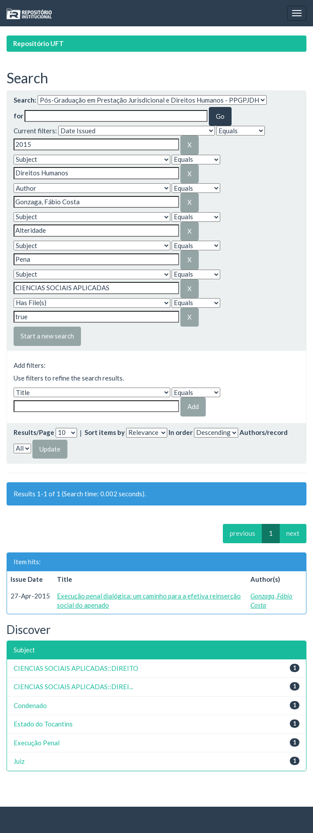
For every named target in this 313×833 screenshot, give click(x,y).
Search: (25, 100)
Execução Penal (37, 743)
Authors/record (263, 432)
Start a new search (47, 336)
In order (181, 432)
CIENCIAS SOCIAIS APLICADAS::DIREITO (76, 668)
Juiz (19, 761)
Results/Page (34, 432)
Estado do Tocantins (43, 724)
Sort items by (104, 432)
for (18, 116)
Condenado (30, 705)
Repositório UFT (38, 43)
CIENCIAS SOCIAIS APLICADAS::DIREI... (73, 687)
